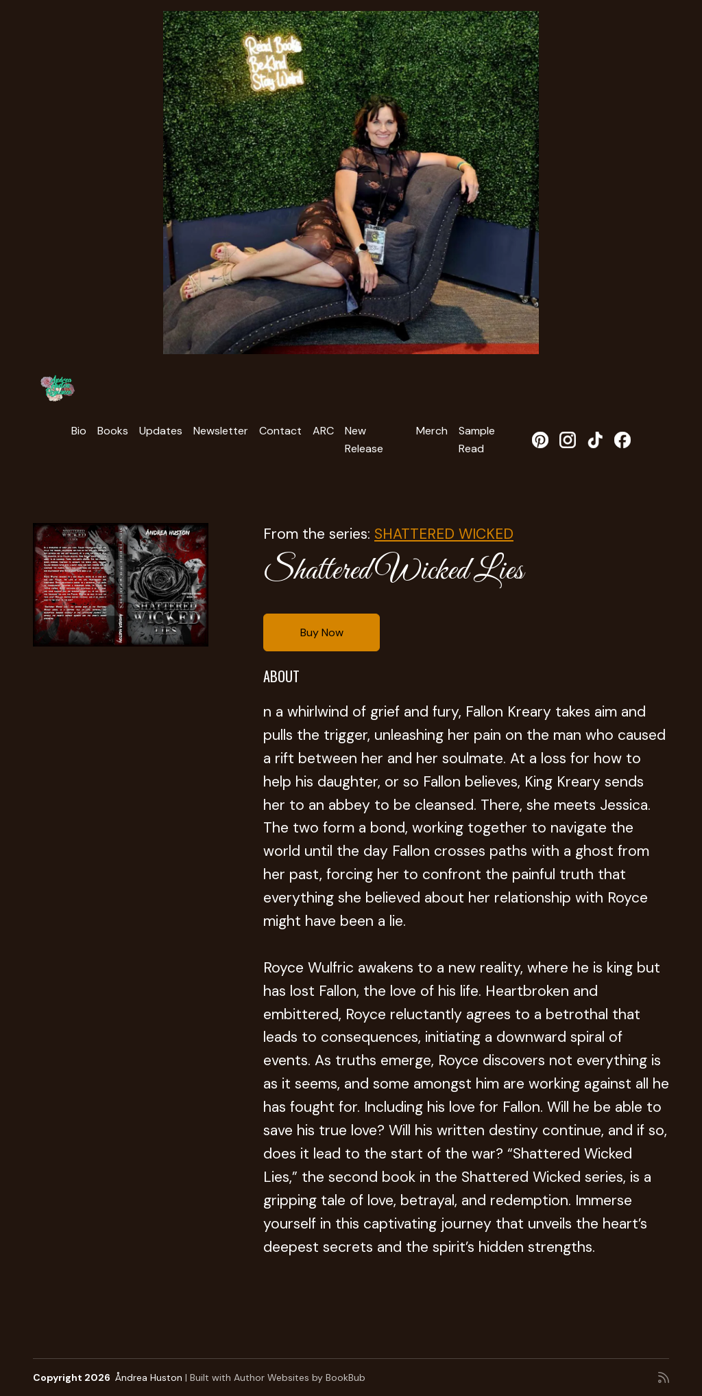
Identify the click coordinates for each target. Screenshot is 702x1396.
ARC (323, 430)
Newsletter (220, 430)
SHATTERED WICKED (443, 534)
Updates (160, 430)
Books (112, 430)
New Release (364, 439)
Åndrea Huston (148, 1377)
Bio (78, 430)
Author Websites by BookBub (299, 1377)
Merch (432, 430)
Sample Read (477, 439)
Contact (280, 430)
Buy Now (321, 632)
